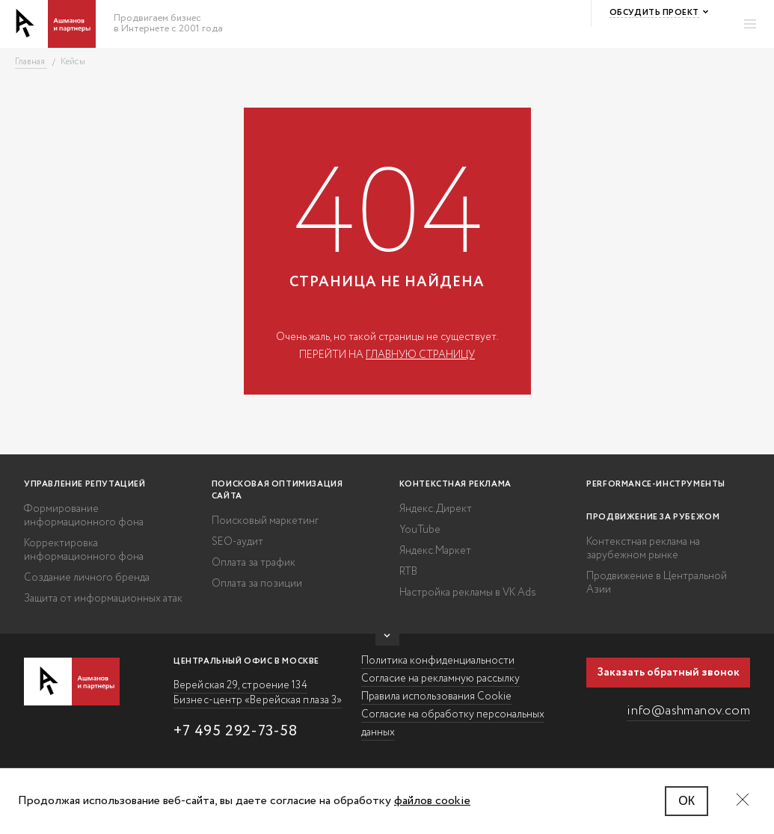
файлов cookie (432, 800)
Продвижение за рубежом (652, 517)
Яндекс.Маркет (435, 550)
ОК (686, 800)
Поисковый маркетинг (265, 520)
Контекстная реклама (455, 484)
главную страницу (420, 355)
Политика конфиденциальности (438, 660)
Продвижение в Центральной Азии (656, 583)
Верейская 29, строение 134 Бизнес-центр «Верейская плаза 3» (257, 693)
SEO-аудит (237, 541)
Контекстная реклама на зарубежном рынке (643, 548)
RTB (408, 571)
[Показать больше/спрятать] (387, 640)
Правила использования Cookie (436, 696)
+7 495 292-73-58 (235, 731)
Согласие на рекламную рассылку (440, 678)
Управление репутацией (85, 484)
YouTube (419, 529)
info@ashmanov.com (688, 710)
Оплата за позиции (257, 583)
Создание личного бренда (87, 577)
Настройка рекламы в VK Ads (467, 592)
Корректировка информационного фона (84, 550)
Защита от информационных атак (103, 598)
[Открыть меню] (750, 24)
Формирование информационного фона (84, 515)
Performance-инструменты (655, 484)
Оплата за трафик (253, 562)
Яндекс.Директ (435, 508)
